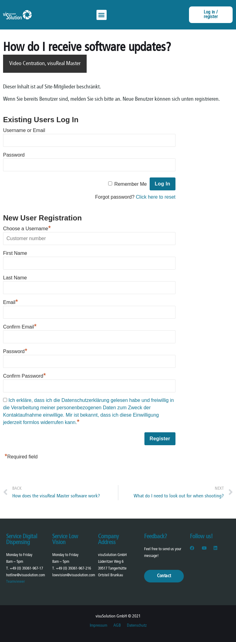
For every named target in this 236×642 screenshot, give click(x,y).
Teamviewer (15, 582)
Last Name (15, 277)
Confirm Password (24, 376)
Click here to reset (155, 197)
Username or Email (24, 130)
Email (10, 302)
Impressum (98, 625)
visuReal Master (64, 64)
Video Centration (27, 64)
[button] (101, 15)
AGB (117, 625)
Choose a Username (27, 228)
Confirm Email (20, 326)
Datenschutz (137, 625)
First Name (15, 253)
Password (14, 155)
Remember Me (130, 184)
